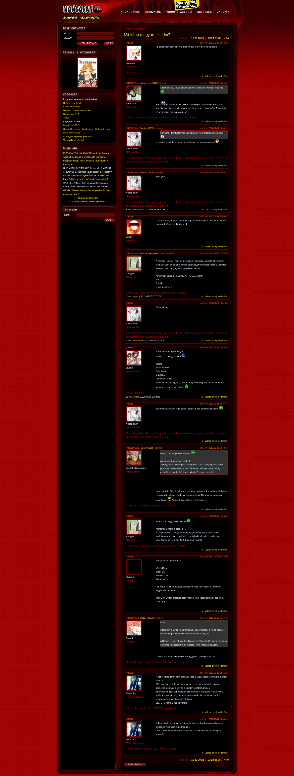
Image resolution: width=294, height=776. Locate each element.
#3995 (150, 448)
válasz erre (210, 76)
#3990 (150, 618)
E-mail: (67, 215)
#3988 (150, 128)
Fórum (127, 28)
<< (225, 38)
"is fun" (66, 118)
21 (202, 38)
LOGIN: (67, 33)
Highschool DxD (71, 114)
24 (212, 38)
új (202, 76)
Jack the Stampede (148, 253)
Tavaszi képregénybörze (75, 140)
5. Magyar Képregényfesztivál (77, 136)
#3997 (154, 83)
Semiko (143, 128)
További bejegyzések (88, 198)
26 (219, 38)
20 (199, 38)
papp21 (143, 618)
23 (209, 38)
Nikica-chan (145, 83)
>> (228, 38)
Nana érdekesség (72, 132)
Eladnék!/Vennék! (72, 106)
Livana (136, 397)
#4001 (150, 172)
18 (192, 38)
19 (196, 38)
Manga (139, 28)
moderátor (222, 76)
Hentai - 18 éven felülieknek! (77, 110)
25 (216, 38)
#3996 (161, 253)
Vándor (143, 172)
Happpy (136, 296)
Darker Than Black (72, 103)
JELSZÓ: (68, 38)
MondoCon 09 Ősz (72, 125)
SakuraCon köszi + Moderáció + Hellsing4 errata (87, 129)
